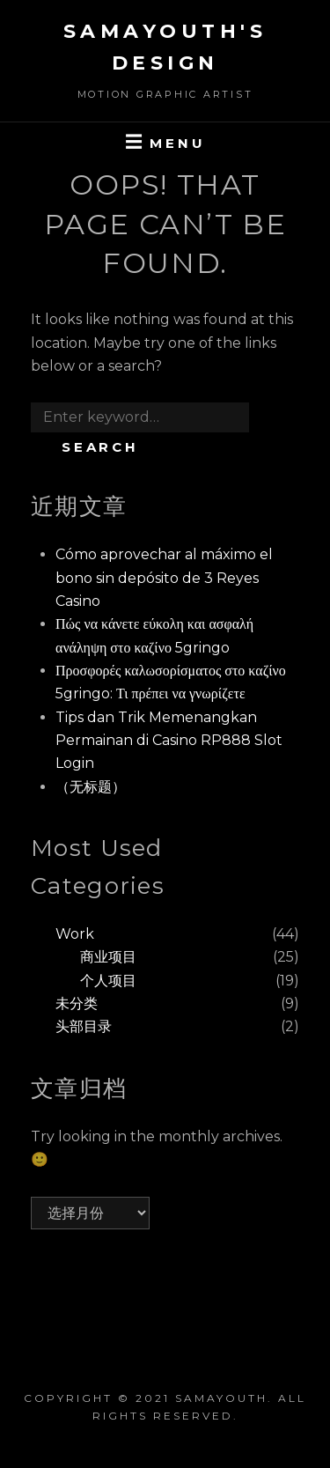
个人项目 (108, 980)
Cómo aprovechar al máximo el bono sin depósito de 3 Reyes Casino (164, 577)
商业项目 (108, 956)
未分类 (76, 1003)
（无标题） (90, 786)
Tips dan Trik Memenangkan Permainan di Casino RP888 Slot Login (168, 740)
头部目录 (83, 1026)
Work (74, 934)
